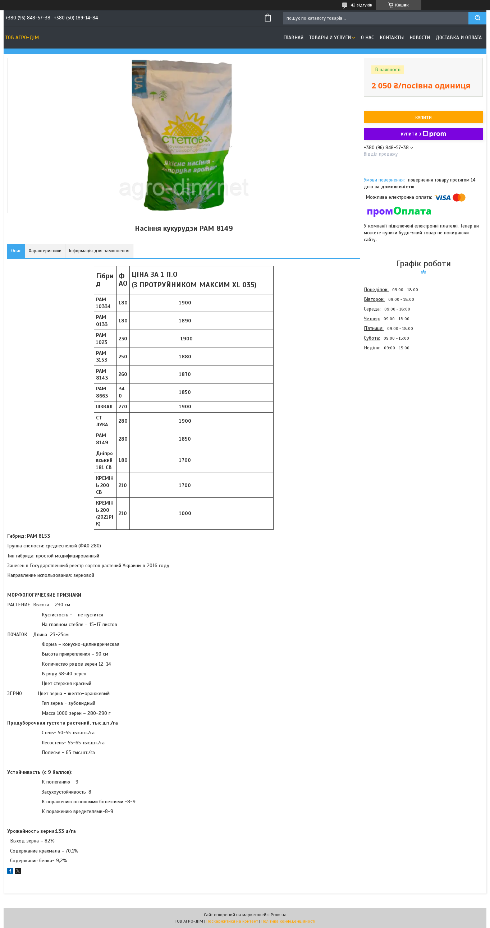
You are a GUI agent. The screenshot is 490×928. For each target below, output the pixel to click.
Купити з (423, 134)
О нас (367, 38)
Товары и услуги (330, 38)
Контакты (392, 38)
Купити (423, 117)
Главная (293, 38)
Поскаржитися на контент (232, 921)
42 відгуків (361, 5)
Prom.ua (279, 914)
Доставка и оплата (459, 38)
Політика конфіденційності (288, 921)
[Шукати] (477, 18)
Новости (419, 38)
